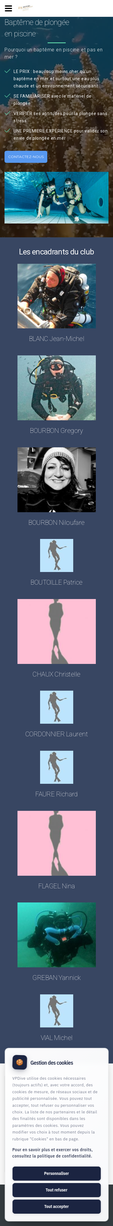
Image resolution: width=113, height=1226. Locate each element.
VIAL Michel (57, 1038)
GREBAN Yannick (56, 977)
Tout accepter (56, 1206)
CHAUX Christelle (56, 674)
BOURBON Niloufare (56, 522)
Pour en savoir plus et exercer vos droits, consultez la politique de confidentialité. (52, 1153)
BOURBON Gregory (56, 430)
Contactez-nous (26, 156)
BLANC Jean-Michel (56, 338)
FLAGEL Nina (56, 886)
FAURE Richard (56, 794)
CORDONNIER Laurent (56, 734)
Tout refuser (56, 1190)
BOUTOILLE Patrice (56, 582)
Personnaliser (56, 1173)
